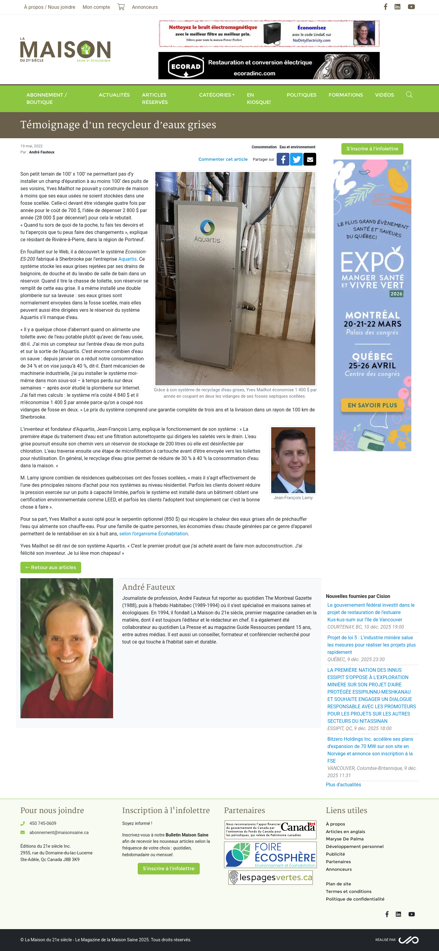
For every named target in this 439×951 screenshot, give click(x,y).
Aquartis (127, 259)
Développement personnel (355, 846)
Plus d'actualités (343, 785)
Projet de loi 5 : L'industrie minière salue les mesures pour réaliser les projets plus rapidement (371, 645)
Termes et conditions (349, 891)
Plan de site (338, 884)
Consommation (264, 147)
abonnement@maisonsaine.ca (58, 832)
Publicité (335, 854)
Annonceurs (339, 869)
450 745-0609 (42, 823)
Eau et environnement (297, 147)
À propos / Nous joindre (49, 7)
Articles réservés (155, 98)
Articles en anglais (345, 831)
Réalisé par (385, 940)
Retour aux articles (51, 567)
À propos (335, 824)
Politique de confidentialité (355, 899)
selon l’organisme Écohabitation (153, 534)
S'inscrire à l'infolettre (372, 149)
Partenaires (338, 861)
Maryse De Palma (345, 839)
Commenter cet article (223, 159)
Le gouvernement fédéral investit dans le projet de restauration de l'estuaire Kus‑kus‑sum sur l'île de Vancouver (371, 612)
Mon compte (96, 7)
